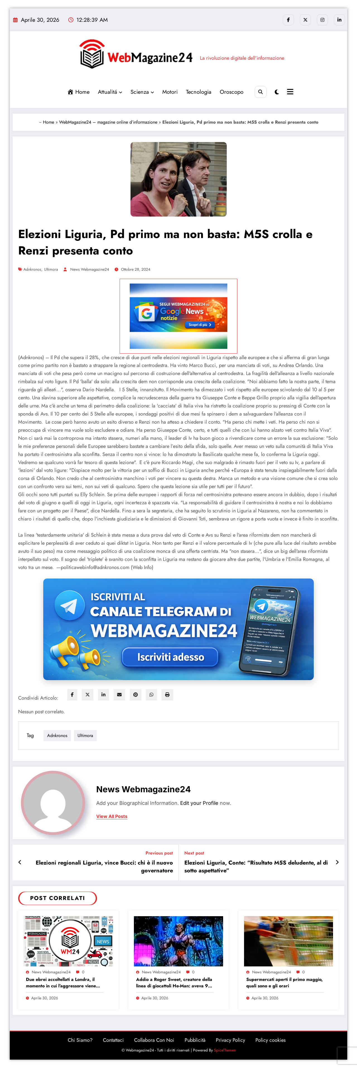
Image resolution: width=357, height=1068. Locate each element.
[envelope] (119, 694)
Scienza (142, 92)
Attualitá (110, 92)
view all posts (111, 816)
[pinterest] (135, 694)
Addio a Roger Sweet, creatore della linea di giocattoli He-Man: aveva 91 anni (174, 982)
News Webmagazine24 (89, 269)
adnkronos (32, 269)
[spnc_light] (277, 92)
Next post (194, 853)
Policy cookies (270, 1040)
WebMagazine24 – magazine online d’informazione (108, 122)
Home (48, 122)
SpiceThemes (225, 1050)
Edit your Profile (199, 803)
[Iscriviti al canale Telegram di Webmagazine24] (178, 629)
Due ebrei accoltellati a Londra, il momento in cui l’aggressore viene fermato (61, 982)
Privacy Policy (230, 1040)
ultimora (51, 269)
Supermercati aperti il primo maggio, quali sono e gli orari (284, 982)
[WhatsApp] (151, 694)
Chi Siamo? (80, 1040)
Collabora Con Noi (154, 1040)
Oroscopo (231, 92)
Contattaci (113, 1040)
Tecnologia (198, 92)
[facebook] (72, 694)
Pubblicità (195, 1040)
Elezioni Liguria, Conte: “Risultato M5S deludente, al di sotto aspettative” (256, 867)
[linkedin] (103, 694)
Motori (169, 92)
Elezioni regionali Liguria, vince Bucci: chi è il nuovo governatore (104, 867)
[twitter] (87, 694)
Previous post (159, 853)
